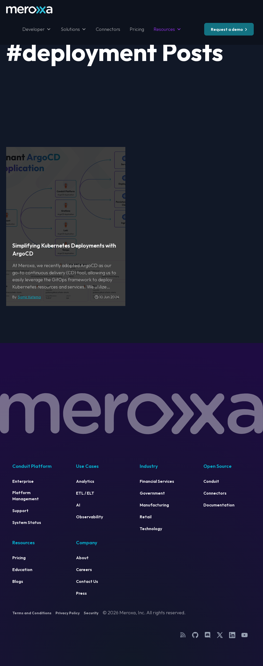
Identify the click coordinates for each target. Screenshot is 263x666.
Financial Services (157, 481)
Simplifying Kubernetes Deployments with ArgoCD (64, 249)
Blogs (17, 581)
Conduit (211, 481)
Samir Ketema (29, 297)
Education (22, 569)
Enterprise (23, 481)
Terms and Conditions (31, 613)
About (82, 557)
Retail (146, 516)
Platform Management (25, 495)
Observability (89, 516)
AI (78, 504)
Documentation (218, 504)
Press (81, 593)
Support (20, 510)
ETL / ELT (85, 493)
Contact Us (87, 581)
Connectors (108, 29)
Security (91, 613)
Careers (84, 569)
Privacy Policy (67, 613)
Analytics (85, 481)
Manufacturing (154, 504)
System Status (26, 522)
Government (152, 493)
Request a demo (227, 29)
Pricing (137, 29)
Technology (151, 528)
